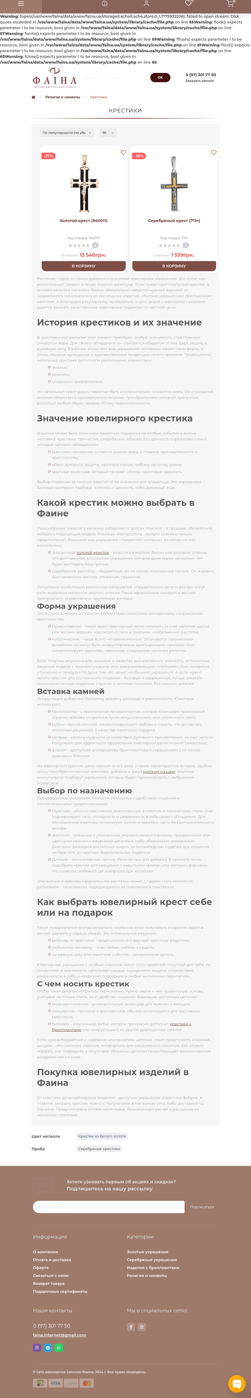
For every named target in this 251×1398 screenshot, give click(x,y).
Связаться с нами (51, 1275)
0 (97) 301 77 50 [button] (51, 1326)
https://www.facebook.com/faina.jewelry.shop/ (131, 1327)
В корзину (84, 266)
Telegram (48, 1348)
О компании (45, 1251)
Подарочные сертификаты (60, 1291)
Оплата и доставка (52, 1259)
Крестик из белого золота (102, 1136)
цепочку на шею (159, 771)
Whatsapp (58, 1348)
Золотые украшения (148, 1251)
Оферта (40, 1267)
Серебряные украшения (152, 1259)
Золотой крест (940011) (84, 220)
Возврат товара (49, 1283)
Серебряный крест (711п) (174, 220)
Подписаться (202, 1207)
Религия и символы (62, 97)
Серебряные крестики (99, 1148)
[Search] (160, 77)
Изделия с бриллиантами (153, 1267)
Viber (37, 1348)
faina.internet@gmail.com (59, 1335)
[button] (146, 6)
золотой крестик (93, 552)
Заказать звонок (199, 81)
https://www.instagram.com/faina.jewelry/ (141, 1327)
